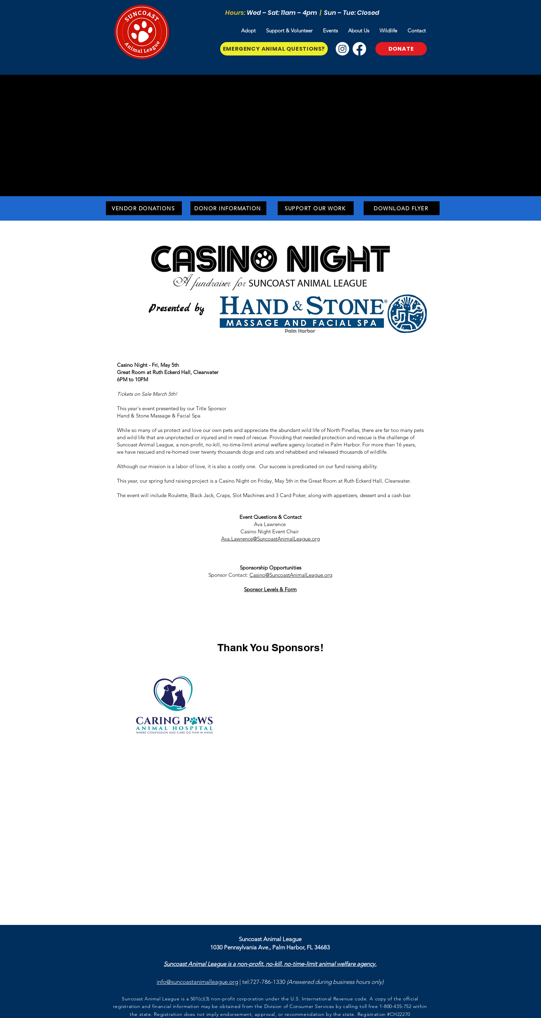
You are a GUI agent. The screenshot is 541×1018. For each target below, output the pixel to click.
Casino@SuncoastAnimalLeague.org (290, 575)
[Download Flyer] (402, 208)
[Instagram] (342, 49)
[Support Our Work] (316, 208)
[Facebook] (359, 49)
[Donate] (401, 49)
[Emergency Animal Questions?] (274, 49)
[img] (268, 678)
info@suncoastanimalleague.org (197, 981)
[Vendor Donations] (144, 208)
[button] (248, 30)
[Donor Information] (228, 208)
